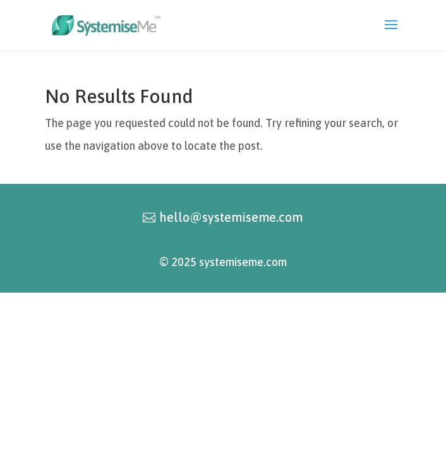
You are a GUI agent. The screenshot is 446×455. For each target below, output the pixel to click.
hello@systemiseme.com (231, 217)
